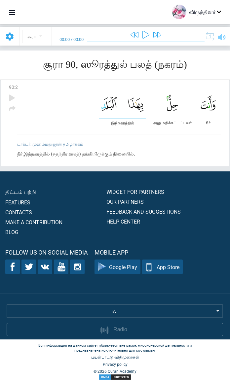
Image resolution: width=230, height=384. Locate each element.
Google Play (117, 267)
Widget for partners (135, 191)
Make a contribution (33, 222)
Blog (12, 231)
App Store (162, 267)
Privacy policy (115, 364)
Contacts (18, 212)
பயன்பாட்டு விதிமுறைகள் (115, 357)
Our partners (125, 201)
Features (17, 202)
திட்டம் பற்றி (20, 191)
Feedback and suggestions (143, 211)
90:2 (13, 87)
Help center (123, 221)
